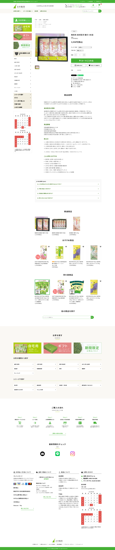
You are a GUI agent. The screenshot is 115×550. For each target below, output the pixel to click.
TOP (36, 21)
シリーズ (40, 21)
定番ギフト (44, 25)
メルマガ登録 (52, 544)
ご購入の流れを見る (57, 433)
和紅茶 (16, 76)
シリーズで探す (18, 94)
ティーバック (17, 87)
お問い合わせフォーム (88, 476)
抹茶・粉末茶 (17, 69)
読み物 (36, 11)
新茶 (15, 58)
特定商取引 (59, 544)
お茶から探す (16, 11)
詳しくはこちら (25, 508)
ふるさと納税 (18, 107)
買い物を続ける (75, 83)
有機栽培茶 (17, 80)
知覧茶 (44, 23)
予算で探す (17, 104)
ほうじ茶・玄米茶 (18, 73)
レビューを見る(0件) (77, 85)
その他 (15, 91)
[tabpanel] (51, 47)
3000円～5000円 (48, 24)
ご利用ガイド (99, 1)
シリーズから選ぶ (27, 11)
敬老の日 (44, 27)
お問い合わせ (43, 11)
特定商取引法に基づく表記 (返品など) (81, 79)
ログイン (83, 1)
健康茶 (16, 84)
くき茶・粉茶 (17, 66)
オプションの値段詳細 (77, 78)
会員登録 (90, 1)
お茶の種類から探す (22, 54)
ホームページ (79, 544)
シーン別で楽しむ (19, 101)
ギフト (16, 98)
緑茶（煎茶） (17, 62)
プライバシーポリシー (69, 544)
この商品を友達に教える (77, 81)
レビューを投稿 (75, 86)
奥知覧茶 (45, 21)
